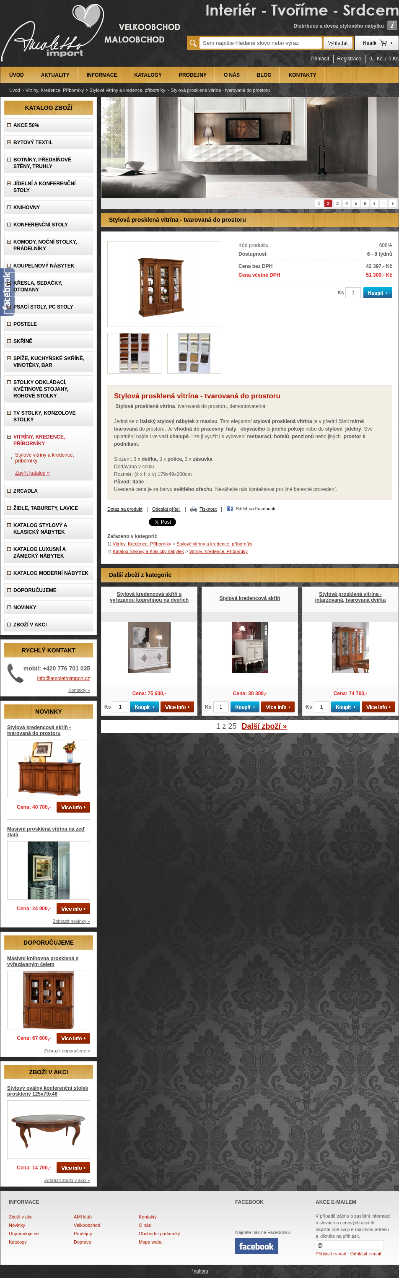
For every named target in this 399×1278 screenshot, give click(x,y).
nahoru (201, 1270)
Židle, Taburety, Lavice (45, 508)
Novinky (17, 1225)
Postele (25, 324)
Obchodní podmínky (159, 1233)
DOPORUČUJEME (35, 590)
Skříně (22, 341)
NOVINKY (24, 607)
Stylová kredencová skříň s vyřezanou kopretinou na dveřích (149, 597)
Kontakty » (79, 690)
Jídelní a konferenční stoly (44, 187)
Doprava (82, 1241)
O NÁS (232, 75)
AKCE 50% (26, 125)
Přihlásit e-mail (331, 1253)
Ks (340, 293)
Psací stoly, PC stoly (43, 307)
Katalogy (18, 1241)
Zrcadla (25, 491)
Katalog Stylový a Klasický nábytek (40, 528)
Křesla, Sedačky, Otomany (37, 286)
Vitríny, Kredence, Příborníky (55, 90)
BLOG (264, 75)
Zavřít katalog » (32, 473)
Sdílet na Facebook (255, 508)
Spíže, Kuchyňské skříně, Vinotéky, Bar (48, 362)
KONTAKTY (302, 75)
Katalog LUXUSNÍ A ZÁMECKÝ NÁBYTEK (39, 552)
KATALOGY (148, 75)
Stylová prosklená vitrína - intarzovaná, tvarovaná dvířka (350, 597)
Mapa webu (151, 1241)
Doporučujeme (24, 1233)
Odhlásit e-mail (365, 1253)
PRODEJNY (193, 75)
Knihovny (26, 207)
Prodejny (83, 1233)
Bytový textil (33, 142)
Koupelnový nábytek (43, 266)
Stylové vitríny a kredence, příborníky (127, 90)
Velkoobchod (87, 1225)
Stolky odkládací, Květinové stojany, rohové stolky (40, 389)
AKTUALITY (55, 75)
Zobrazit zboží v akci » (67, 1180)
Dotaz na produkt (124, 509)
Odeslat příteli (166, 509)
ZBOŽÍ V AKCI (30, 625)
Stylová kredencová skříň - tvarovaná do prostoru (39, 730)
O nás (145, 1225)
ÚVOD (16, 75)
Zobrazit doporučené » (67, 1050)
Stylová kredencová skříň (250, 598)
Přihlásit (320, 59)
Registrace (349, 59)
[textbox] (260, 43)
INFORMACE (102, 75)
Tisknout (208, 509)
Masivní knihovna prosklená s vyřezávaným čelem (42, 961)
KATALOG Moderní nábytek (50, 573)
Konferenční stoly (40, 225)
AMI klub (83, 1216)
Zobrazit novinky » (71, 921)
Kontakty (148, 1216)
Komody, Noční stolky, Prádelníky (45, 245)
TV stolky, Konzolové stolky (44, 416)
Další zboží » (264, 726)
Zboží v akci (21, 1216)
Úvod (14, 90)
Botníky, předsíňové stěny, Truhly (42, 163)
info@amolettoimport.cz (63, 678)
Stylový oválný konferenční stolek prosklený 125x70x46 (47, 1091)
